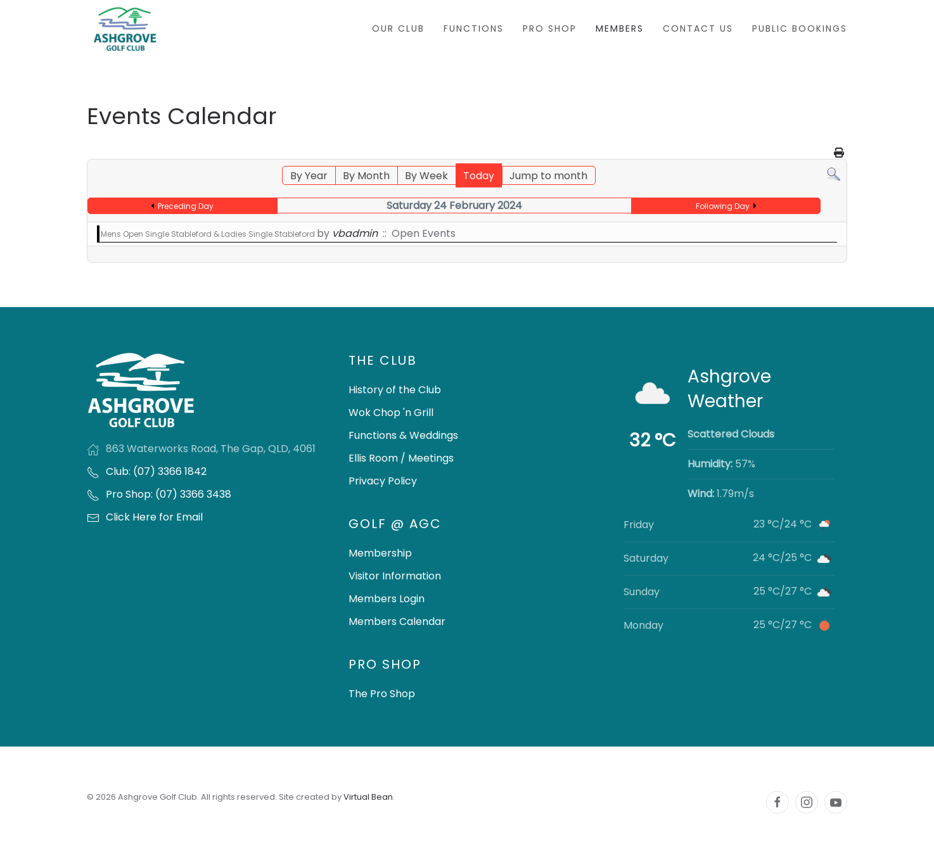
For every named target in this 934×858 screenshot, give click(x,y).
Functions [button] (474, 28)
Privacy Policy (383, 481)
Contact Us (698, 28)
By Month (366, 175)
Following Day (723, 206)
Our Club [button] (398, 28)
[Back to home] (125, 29)
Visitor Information (395, 576)
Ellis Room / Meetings (401, 458)
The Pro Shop (382, 693)
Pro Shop (550, 28)
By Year (309, 175)
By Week (426, 175)
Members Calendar (397, 621)
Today (478, 175)
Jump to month (548, 175)
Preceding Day (186, 206)
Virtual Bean (368, 797)
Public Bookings (799, 28)
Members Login (387, 598)
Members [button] (620, 28)
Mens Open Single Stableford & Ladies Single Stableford (209, 234)
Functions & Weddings (403, 435)
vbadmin (355, 233)
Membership (380, 553)
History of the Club (395, 389)
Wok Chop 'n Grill (391, 412)
